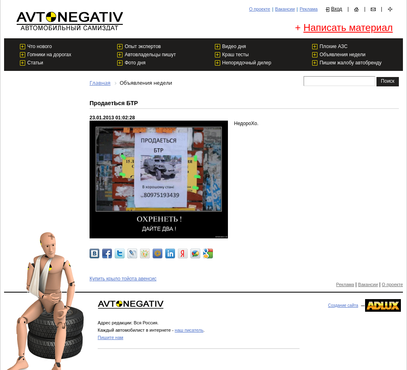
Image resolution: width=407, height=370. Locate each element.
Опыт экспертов (143, 46)
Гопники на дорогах (49, 54)
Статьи (35, 63)
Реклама (308, 9)
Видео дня (234, 46)
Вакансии (285, 9)
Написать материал (348, 27)
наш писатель (189, 330)
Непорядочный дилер (246, 63)
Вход (336, 9)
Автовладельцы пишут (150, 54)
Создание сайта (343, 305)
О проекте (259, 9)
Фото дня (135, 63)
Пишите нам (110, 337)
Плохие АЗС (333, 46)
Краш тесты (235, 54)
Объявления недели (342, 54)
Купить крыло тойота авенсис (123, 279)
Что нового (39, 46)
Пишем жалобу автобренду (350, 63)
